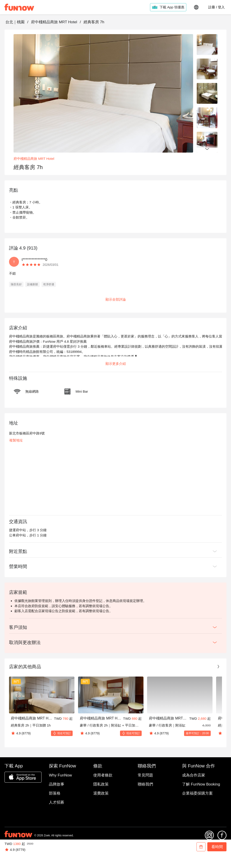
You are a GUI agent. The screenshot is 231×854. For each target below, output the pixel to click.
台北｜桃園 (15, 22)
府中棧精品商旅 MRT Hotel (54, 22)
